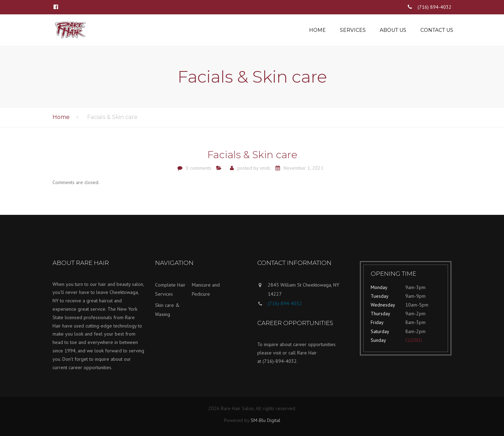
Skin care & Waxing (167, 310)
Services (353, 30)
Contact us (436, 30)
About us (393, 30)
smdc (265, 168)
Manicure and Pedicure (206, 289)
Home (317, 30)
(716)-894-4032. (280, 361)
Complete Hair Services (170, 289)
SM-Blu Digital (265, 420)
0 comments (198, 168)
